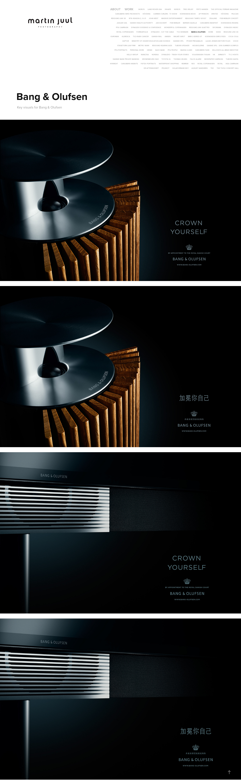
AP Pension (204, 14)
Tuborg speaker (182, 45)
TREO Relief (188, 9)
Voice (235, 41)
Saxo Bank (160, 50)
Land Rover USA (155, 9)
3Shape (168, 9)
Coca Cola (233, 36)
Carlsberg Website (129, 63)
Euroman (115, 36)
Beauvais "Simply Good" (195, 18)
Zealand (213, 18)
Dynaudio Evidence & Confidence (146, 27)
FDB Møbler (175, 23)
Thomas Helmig (180, 59)
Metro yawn (143, 45)
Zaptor (125, 41)
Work (129, 9)
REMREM (185, 63)
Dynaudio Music (231, 27)
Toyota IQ (166, 59)
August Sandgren (199, 68)
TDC (212, 68)
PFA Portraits (120, 50)
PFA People (173, 50)
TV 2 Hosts (233, 54)
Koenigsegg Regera (229, 23)
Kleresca (126, 36)
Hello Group (132, 54)
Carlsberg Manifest (209, 23)
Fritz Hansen (202, 9)
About (115, 9)
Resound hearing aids (162, 45)
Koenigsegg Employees (215, 36)
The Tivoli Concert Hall (228, 68)
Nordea (155, 54)
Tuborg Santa (232, 59)
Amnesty (222, 54)
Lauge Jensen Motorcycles (218, 41)
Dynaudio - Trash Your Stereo (175, 54)
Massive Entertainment (171, 18)
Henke (149, 50)
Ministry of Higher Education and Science (151, 41)
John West (153, 18)
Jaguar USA (122, 23)
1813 (193, 63)
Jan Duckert (161, 23)
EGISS (218, 32)
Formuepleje (142, 32)
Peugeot (165, 68)
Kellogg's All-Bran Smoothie (225, 50)
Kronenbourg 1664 (150, 59)
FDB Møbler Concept (229, 18)
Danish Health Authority (141, 23)
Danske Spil (178, 41)
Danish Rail (157, 36)
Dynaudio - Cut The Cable (162, 32)
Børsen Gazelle (190, 23)
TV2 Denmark (182, 32)
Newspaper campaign (213, 59)
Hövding (146, 14)
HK (214, 54)
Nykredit (114, 63)
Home (210, 32)
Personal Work (137, 50)
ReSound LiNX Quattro (199, 27)
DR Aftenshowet (151, 68)
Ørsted (214, 14)
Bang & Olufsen (198, 32)
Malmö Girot (179, 36)
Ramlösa (145, 54)
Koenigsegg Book (188, 14)
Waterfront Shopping (169, 63)
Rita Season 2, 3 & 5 (137, 18)
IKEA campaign (232, 63)
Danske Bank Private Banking (126, 59)
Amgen (168, 36)
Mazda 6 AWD (186, 50)
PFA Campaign (122, 27)
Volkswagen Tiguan (201, 54)
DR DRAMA (217, 27)
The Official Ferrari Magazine (224, 9)
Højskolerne (198, 45)
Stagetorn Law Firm (126, 45)
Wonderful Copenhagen (175, 27)
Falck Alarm (195, 59)
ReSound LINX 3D (231, 32)
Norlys (141, 9)
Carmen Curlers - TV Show (165, 14)
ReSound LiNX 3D (118, 18)
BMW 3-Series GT (195, 36)
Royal (220, 63)
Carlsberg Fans (202, 50)
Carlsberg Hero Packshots (127, 14)
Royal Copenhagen (125, 32)
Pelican (234, 14)
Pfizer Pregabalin (194, 41)
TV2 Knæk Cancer (141, 36)
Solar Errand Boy (180, 68)
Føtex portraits (148, 63)
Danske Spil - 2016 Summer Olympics (222, 45)
